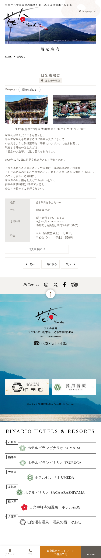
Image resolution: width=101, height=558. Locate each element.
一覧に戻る (50, 264)
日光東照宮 (35, 249)
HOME (8, 56)
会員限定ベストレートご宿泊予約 (61, 552)
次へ (68, 264)
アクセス (10, 552)
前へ (32, 264)
